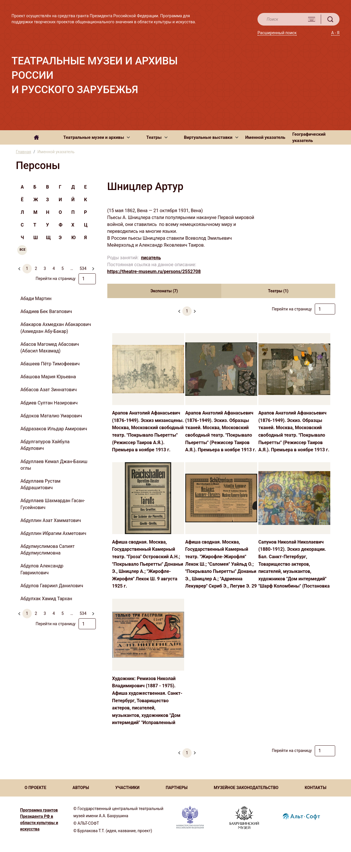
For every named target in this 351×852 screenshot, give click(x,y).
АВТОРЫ (81, 787)
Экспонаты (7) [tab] (164, 291)
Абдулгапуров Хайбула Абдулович (45, 445)
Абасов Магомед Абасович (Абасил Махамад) (49, 347)
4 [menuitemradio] (54, 268)
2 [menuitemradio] (36, 268)
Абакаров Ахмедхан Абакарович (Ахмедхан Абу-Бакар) (55, 328)
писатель (151, 257)
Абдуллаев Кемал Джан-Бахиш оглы (53, 465)
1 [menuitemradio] (27, 268)
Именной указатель (265, 137)
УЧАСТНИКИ (127, 787)
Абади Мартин (35, 298)
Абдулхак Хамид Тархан (46, 598)
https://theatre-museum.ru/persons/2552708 (154, 271)
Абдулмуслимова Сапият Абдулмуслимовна (47, 550)
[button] (96, 137)
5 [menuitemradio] (63, 268)
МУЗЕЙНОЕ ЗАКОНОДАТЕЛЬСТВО (246, 787)
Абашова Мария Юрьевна (48, 376)
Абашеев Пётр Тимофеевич (50, 363)
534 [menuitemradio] (83, 268)
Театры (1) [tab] (278, 291)
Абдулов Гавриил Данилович (51, 585)
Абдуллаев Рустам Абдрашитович (40, 484)
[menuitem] (92, 266)
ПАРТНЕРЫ (177, 787)
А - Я (335, 32)
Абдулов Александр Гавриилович (41, 569)
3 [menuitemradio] (45, 268)
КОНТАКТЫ (315, 787)
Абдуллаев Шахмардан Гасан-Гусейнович (52, 504)
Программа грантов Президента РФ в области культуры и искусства (39, 819)
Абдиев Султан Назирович (49, 403)
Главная (23, 151)
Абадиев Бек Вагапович (46, 311)
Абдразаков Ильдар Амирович (53, 428)
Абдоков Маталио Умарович (51, 416)
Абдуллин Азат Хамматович (50, 520)
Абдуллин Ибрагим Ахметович (53, 533)
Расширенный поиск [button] (277, 32)
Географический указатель (309, 137)
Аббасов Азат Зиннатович (48, 389)
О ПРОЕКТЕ (35, 787)
